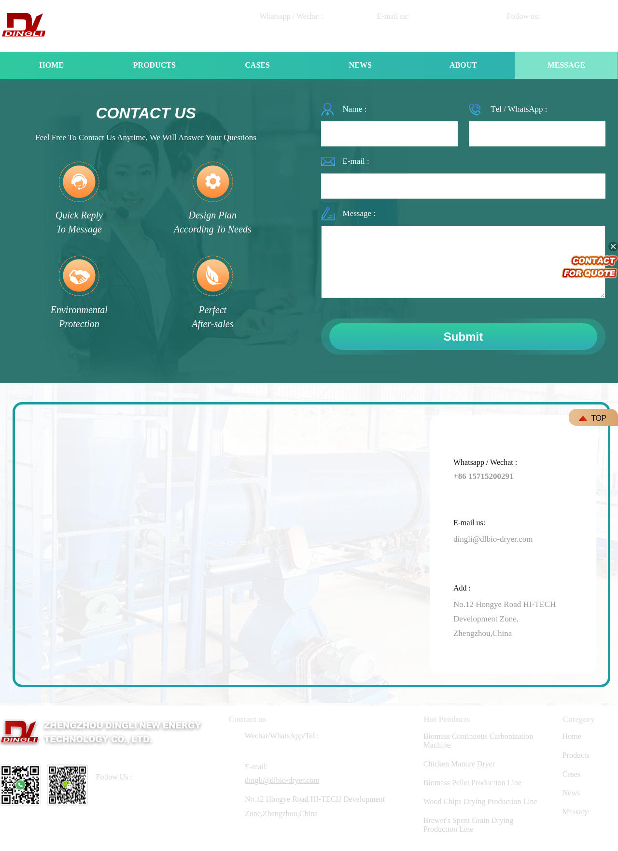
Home (571, 736)
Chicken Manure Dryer (459, 764)
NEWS (360, 65)
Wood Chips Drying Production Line (480, 801)
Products (576, 755)
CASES (257, 65)
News (571, 793)
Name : (355, 109)
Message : (359, 213)
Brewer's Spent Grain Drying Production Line (468, 824)
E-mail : (356, 161)
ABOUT (463, 65)
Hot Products (446, 719)
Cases (571, 774)
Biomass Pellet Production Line (472, 783)
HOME (51, 65)
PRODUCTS (154, 65)
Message (576, 812)
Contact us (248, 719)
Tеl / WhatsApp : (519, 109)
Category (578, 719)
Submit (463, 336)
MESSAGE (566, 65)
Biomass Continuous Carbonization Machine (478, 740)
